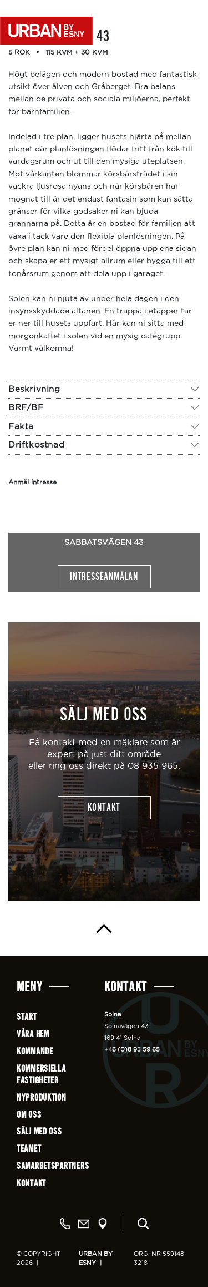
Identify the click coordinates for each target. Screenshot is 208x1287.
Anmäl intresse (32, 481)
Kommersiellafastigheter (41, 1074)
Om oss (29, 1114)
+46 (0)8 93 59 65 (132, 1049)
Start (27, 1016)
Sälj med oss (39, 1131)
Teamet (29, 1148)
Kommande (35, 1051)
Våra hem (33, 1034)
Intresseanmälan (104, 576)
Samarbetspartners (53, 1166)
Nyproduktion (42, 1097)
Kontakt (31, 1183)
